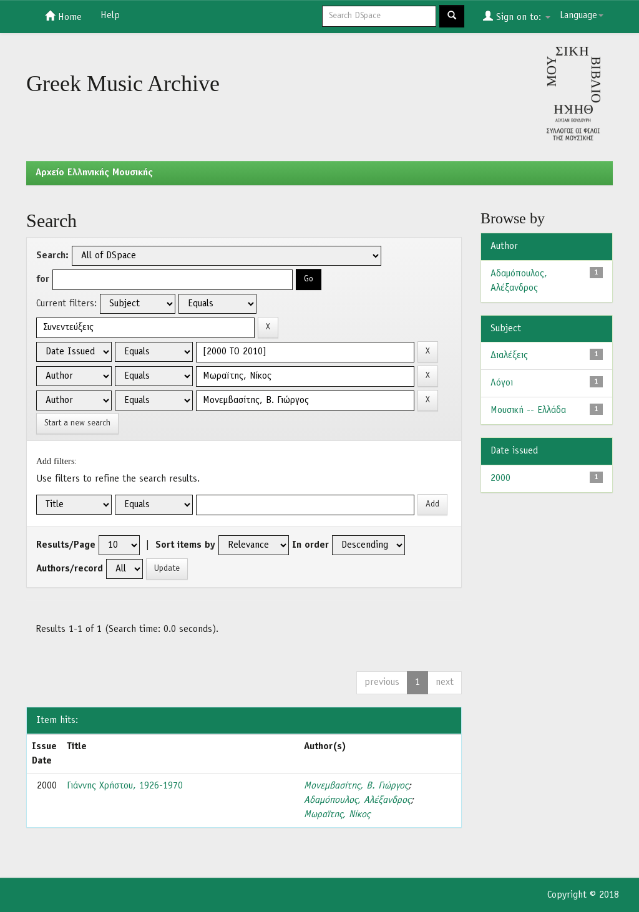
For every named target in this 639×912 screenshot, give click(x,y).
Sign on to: (516, 16)
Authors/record (69, 569)
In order (310, 545)
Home (63, 16)
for (42, 279)
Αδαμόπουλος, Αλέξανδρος (357, 800)
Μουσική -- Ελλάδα (528, 410)
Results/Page (65, 545)
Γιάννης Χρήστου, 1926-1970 (125, 786)
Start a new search (77, 423)
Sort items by (185, 545)
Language (581, 16)
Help (110, 16)
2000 (500, 478)
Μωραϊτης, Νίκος (337, 815)
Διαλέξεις (509, 356)
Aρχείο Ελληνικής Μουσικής (94, 173)
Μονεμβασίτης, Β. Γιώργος (356, 786)
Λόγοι (501, 383)
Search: (52, 256)
